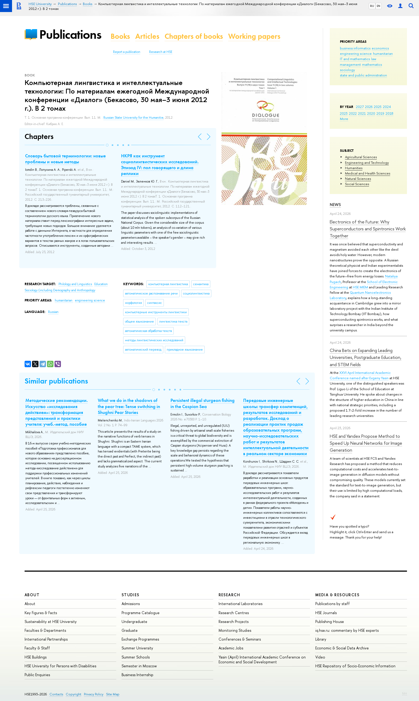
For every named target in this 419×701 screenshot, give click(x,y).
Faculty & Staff (37, 647)
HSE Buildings (35, 657)
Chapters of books (194, 36)
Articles (147, 36)
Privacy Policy (93, 694)
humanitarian (383, 53)
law (373, 58)
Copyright (73, 694)
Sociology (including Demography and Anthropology (60, 290)
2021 (362, 113)
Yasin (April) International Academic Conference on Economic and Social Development (262, 659)
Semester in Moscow (139, 665)
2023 (344, 113)
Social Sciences (357, 183)
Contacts (56, 694)
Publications (70, 34)
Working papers (254, 36)
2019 (380, 113)
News (335, 204)
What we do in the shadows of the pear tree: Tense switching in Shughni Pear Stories (129, 406)
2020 (371, 113)
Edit (404, 693)
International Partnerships (46, 639)
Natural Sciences (358, 178)
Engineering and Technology (367, 162)
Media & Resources (337, 594)
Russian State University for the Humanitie (133, 117)
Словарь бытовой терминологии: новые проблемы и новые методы (65, 159)
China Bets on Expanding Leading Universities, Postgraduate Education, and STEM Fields (365, 357)
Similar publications (56, 381)
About (32, 594)
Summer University (137, 647)
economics (380, 48)
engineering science (356, 53)
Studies (130, 594)
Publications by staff (332, 603)
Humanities (353, 167)
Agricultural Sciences (361, 156)
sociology (347, 69)
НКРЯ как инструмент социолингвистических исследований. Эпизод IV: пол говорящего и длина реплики (160, 164)
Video (320, 657)
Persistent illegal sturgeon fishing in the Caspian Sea (202, 403)
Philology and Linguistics (76, 284)
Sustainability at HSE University (51, 621)
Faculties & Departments (45, 630)
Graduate (130, 630)
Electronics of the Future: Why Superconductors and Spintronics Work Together (368, 229)
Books (120, 36)
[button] (107, 145)
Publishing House (329, 621)
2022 (353, 113)
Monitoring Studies (235, 630)
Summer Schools (136, 657)
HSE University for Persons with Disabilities (60, 665)
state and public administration (363, 75)
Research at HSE (160, 52)
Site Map (112, 694)
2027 (360, 106)
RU (372, 6)
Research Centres (234, 612)
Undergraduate (134, 621)
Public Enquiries (37, 674)
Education (101, 284)
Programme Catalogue (141, 612)
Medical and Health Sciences (367, 173)
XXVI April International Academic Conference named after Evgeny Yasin (360, 375)
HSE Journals (326, 612)
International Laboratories (240, 603)
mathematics (372, 64)
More (344, 118)
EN (378, 6)
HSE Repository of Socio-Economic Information (355, 665)
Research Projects (234, 621)
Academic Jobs (231, 647)
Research (229, 594)
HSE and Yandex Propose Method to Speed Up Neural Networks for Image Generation (366, 443)
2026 (369, 106)
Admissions (131, 603)
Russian (53, 312)
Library (320, 639)
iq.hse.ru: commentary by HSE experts (347, 630)
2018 (389, 113)
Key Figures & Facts (41, 612)
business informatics (355, 48)
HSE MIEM (360, 287)
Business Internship (137, 674)
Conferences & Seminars (240, 639)
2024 (387, 106)
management (350, 64)
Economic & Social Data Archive (342, 647)
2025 (378, 106)
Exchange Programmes (140, 639)
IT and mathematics (355, 58)
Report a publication (126, 52)
